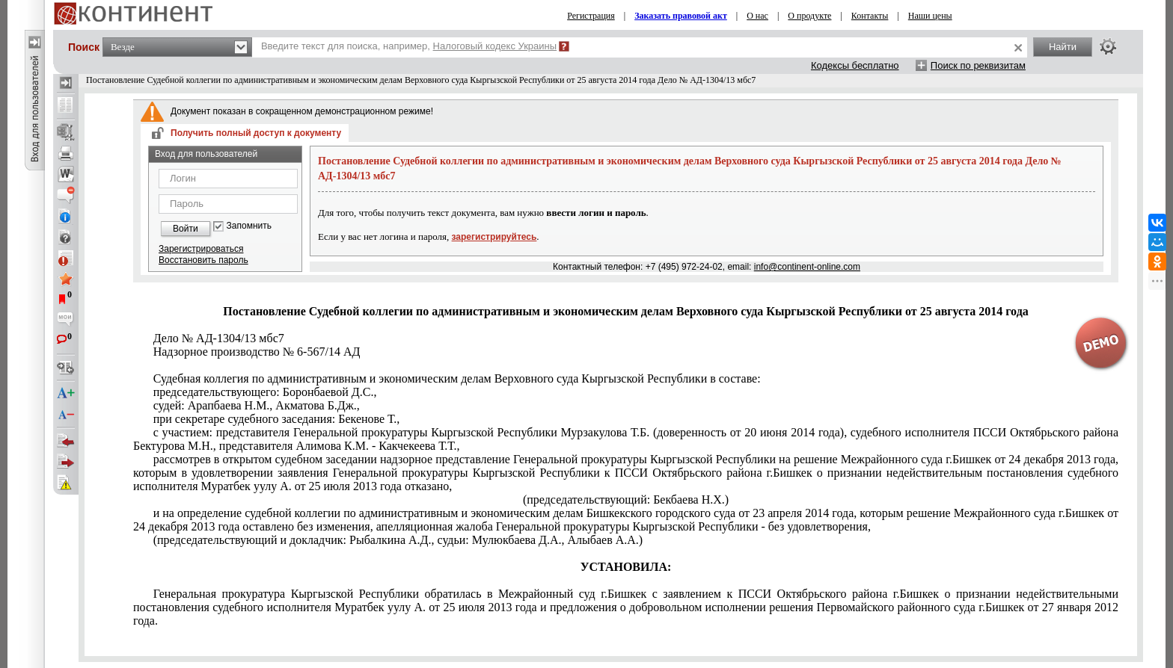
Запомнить (249, 226)
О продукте (809, 15)
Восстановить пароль (203, 260)
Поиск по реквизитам (978, 65)
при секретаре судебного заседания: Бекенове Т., (276, 418)
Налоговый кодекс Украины (495, 46)
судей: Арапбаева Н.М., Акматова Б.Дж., (256, 405)
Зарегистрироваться (201, 249)
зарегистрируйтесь (494, 237)
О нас (757, 15)
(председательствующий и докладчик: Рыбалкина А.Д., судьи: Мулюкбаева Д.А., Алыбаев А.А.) (398, 540)
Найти (1062, 46)
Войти (185, 228)
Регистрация (591, 15)
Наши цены (930, 15)
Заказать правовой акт (680, 15)
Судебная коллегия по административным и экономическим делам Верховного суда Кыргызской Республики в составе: (457, 378)
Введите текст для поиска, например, (409, 46)
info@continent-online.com (807, 267)
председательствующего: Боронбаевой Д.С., (265, 392)
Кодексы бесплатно (855, 65)
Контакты (870, 15)
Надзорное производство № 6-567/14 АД (257, 351)
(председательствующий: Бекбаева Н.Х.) (626, 499)
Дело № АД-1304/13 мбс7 (218, 338)
